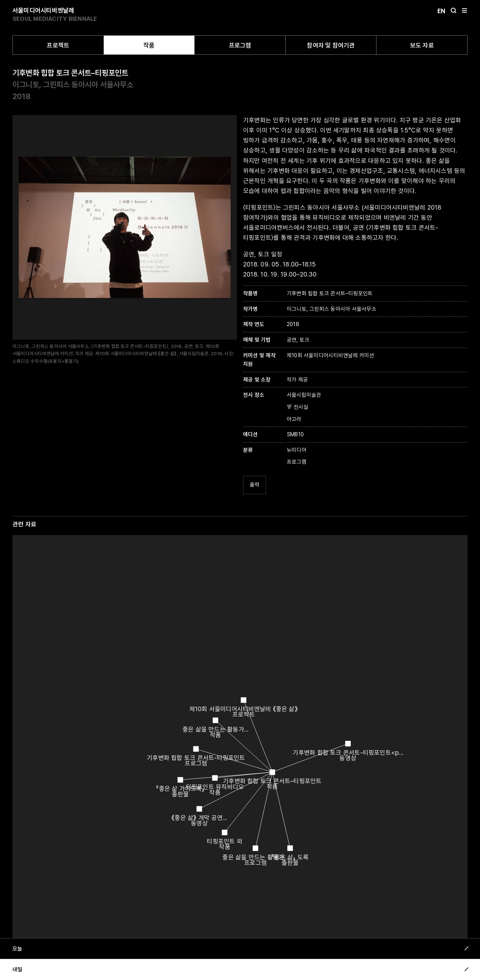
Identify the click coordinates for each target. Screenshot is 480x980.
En (441, 11)
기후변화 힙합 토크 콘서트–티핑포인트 (70, 72)
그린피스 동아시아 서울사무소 (88, 84)
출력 (254, 484)
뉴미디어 (296, 450)
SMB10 (295, 434)
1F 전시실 (297, 407)
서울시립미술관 (304, 395)
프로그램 (240, 45)
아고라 (294, 419)
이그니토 (25, 84)
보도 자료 (422, 45)
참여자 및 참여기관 (331, 45)
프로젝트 (58, 45)
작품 (148, 45)
